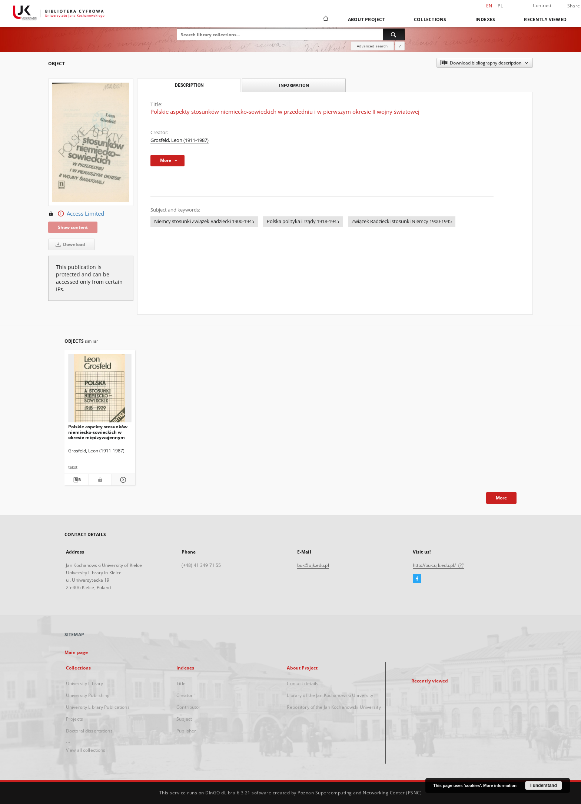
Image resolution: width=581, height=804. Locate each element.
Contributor (188, 707)
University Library (84, 683)
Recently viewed (545, 19)
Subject (184, 719)
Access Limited (76, 214)
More (501, 498)
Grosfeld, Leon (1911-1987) (179, 140)
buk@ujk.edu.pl (313, 565)
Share (573, 6)
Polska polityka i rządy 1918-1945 (303, 221)
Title (181, 683)
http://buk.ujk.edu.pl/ (438, 565)
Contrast (542, 5)
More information (500, 785)
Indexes (485, 19)
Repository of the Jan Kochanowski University (334, 707)
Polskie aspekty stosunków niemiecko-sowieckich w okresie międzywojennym (97, 431)
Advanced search (372, 46)
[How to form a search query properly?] (400, 45)
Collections (430, 19)
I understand (543, 785)
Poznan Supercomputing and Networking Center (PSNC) (360, 793)
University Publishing (88, 695)
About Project (366, 19)
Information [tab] (294, 85)
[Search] (394, 34)
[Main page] (325, 19)
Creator (184, 695)
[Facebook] (417, 578)
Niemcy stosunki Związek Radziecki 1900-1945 (204, 221)
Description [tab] (189, 85)
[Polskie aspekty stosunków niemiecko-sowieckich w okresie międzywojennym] (100, 390)
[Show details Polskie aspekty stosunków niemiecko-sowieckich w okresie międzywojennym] (122, 480)
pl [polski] (500, 5)
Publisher (186, 731)
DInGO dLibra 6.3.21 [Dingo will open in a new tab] (227, 793)
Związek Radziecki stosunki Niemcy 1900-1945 (402, 221)
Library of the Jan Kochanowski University (330, 695)
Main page (76, 652)
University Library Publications (98, 707)
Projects (74, 719)
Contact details (302, 683)
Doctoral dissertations (89, 731)
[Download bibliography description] (76, 480)
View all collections (85, 750)
